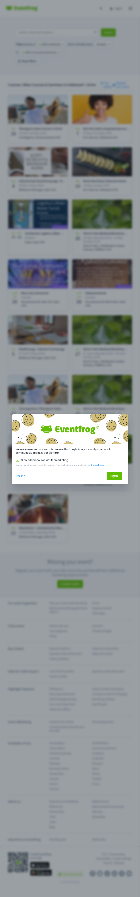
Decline (20, 476)
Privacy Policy (97, 465)
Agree (114, 476)
